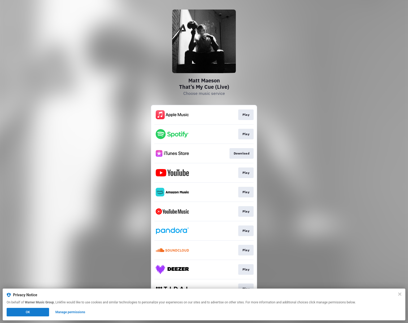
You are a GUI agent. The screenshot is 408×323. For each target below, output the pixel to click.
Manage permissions (70, 312)
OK (28, 312)
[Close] (400, 294)
